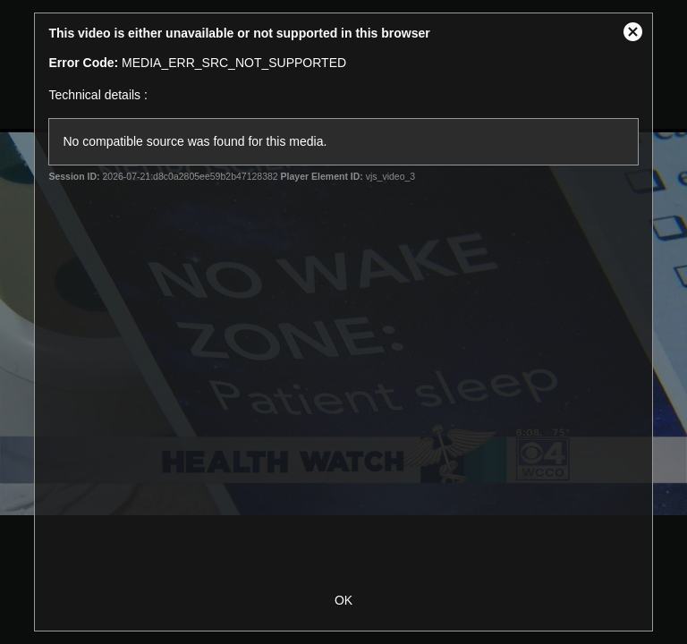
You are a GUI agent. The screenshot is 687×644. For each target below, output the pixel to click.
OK (343, 600)
